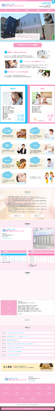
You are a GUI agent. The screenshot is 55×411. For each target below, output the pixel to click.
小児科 (27, 392)
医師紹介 (27, 10)
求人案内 (33, 398)
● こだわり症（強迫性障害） (8, 110)
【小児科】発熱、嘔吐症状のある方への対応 (15, 332)
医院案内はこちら (17, 215)
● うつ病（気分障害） (7, 106)
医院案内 (38, 10)
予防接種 (38, 392)
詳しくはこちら (48, 153)
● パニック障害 (6, 109)
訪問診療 (22, 398)
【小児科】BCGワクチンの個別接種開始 (14, 351)
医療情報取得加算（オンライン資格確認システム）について (18, 336)
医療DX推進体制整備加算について (13, 340)
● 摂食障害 (5, 114)
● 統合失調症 (5, 116)
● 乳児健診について (36, 110)
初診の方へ (6, 392)
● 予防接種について (36, 109)
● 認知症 (5, 117)
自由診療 (49, 392)
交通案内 (49, 10)
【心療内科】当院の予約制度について (14, 355)
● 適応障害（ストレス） (8, 113)
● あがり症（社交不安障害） (8, 112)
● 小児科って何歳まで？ (37, 106)
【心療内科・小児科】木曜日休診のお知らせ (15, 347)
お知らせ (16, 10)
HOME (6, 10)
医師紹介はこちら (37, 215)
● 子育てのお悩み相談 (36, 112)
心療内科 (16, 392)
